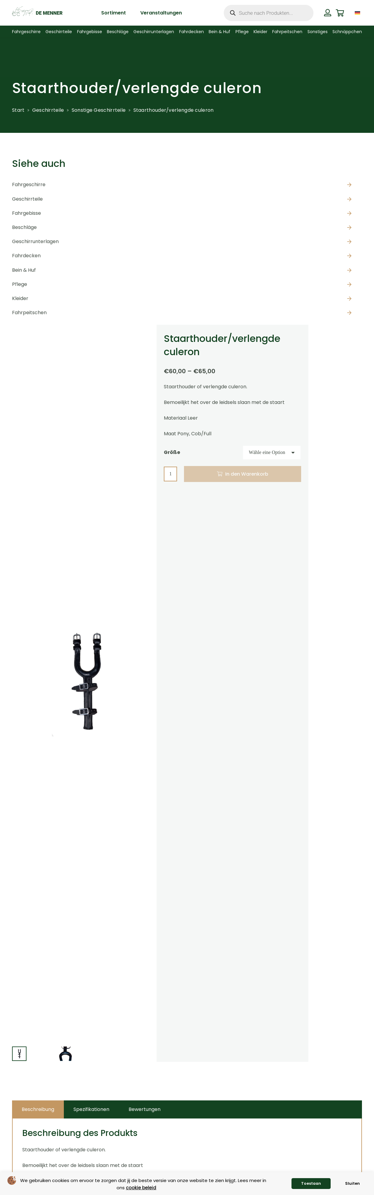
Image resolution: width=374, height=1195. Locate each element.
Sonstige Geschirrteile (99, 110)
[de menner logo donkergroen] (37, 13)
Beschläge (24, 227)
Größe (172, 452)
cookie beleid (141, 1187)
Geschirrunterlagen (35, 241)
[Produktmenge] (170, 474)
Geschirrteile (48, 110)
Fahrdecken (26, 255)
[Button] (327, 13)
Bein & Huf (24, 270)
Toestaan (311, 1183)
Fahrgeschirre (28, 184)
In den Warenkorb (246, 474)
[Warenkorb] (340, 13)
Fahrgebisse (26, 213)
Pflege (19, 284)
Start (18, 110)
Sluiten (352, 1183)
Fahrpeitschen (29, 312)
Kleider (20, 298)
